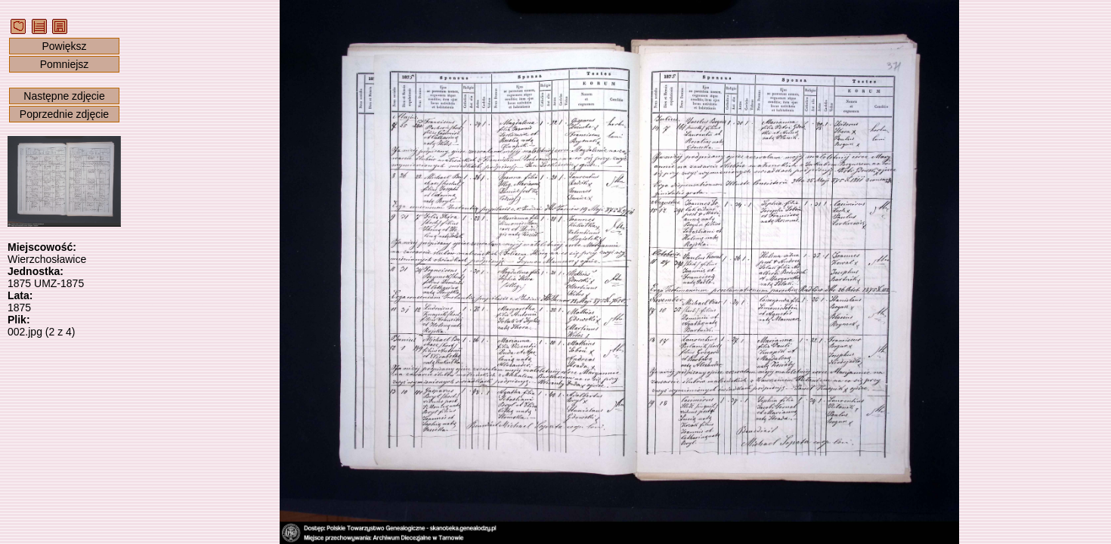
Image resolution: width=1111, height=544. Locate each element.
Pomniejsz (64, 64)
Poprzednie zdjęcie (64, 114)
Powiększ (64, 46)
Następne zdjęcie (63, 96)
